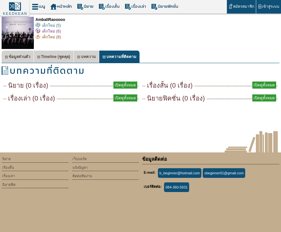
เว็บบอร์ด (80, 159)
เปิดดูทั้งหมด (125, 85)
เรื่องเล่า (135, 6)
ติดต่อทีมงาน (82, 176)
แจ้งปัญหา (80, 167)
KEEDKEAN (15, 13)
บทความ (86, 57)
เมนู (38, 6)
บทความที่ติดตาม (119, 57)
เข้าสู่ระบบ (268, 6)
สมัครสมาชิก (241, 6)
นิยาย (85, 6)
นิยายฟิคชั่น (164, 6)
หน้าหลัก (61, 6)
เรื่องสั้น (109, 6)
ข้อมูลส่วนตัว (17, 57)
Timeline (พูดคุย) (53, 57)
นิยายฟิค (8, 185)
